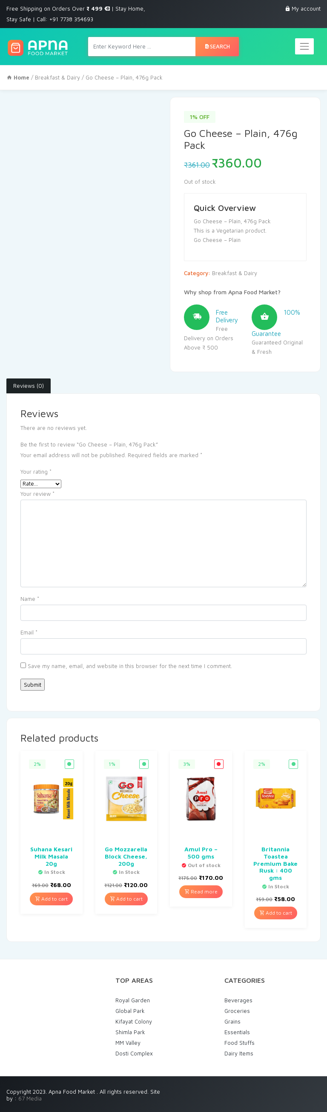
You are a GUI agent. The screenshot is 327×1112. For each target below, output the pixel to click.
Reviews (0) (28, 385)
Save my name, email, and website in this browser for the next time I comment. (130, 666)
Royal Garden (132, 1000)
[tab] (28, 386)
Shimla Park (130, 1032)
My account (306, 8)
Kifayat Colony (133, 1021)
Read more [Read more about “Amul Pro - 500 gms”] (201, 891)
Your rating (36, 471)
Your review (37, 493)
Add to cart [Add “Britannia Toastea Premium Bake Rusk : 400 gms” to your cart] (275, 913)
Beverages (238, 1000)
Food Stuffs (239, 1042)
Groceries (237, 1010)
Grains (232, 1021)
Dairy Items (238, 1053)
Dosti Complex (134, 1053)
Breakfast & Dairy (57, 77)
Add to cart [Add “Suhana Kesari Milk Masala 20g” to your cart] (51, 899)
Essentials (237, 1032)
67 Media (30, 1098)
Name (29, 598)
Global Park (130, 1010)
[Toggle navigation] (304, 46)
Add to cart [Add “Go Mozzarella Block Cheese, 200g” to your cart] (126, 899)
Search (217, 46)
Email (28, 632)
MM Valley (128, 1042)
